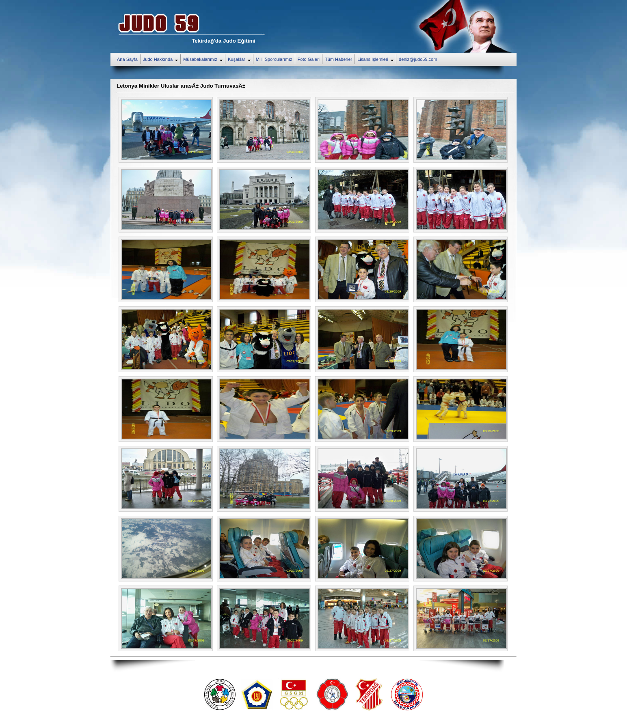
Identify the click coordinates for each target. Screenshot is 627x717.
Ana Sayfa (127, 59)
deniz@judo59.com (418, 59)
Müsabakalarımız (204, 59)
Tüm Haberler (338, 59)
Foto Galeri (309, 59)
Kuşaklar (240, 59)
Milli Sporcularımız (274, 59)
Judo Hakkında (161, 59)
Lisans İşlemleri (376, 59)
